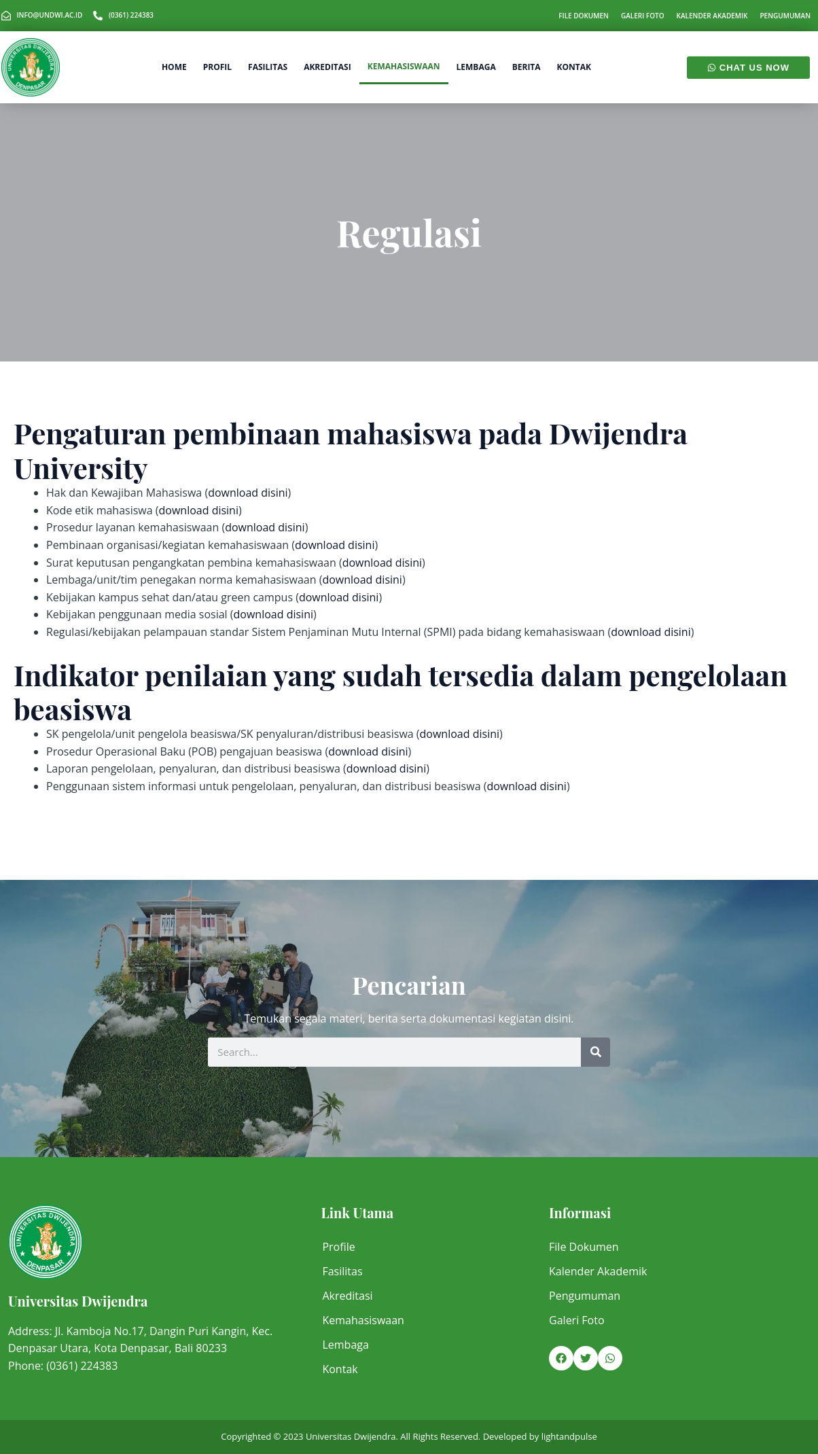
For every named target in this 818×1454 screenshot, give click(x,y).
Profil (217, 67)
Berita (526, 67)
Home (174, 67)
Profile (338, 1246)
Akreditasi (327, 67)
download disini (247, 492)
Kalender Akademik (712, 15)
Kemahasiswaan (404, 66)
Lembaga (476, 67)
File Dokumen (583, 15)
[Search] (595, 1052)
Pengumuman (785, 15)
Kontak (574, 67)
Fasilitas (267, 67)
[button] (561, 1358)
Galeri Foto (642, 15)
